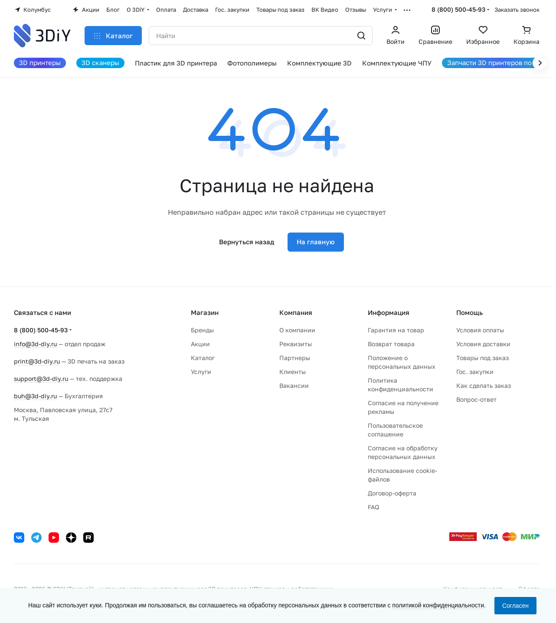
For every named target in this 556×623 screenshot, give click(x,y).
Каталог (203, 357)
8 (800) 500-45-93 (458, 9)
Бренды (202, 330)
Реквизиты (295, 344)
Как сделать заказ (483, 385)
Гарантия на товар (396, 330)
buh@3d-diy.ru (35, 396)
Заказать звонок (517, 9)
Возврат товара (391, 344)
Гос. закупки (475, 371)
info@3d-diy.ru (35, 344)
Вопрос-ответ (476, 399)
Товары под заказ (482, 357)
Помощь (469, 312)
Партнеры (294, 357)
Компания (295, 312)
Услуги (201, 371)
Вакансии (294, 385)
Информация (388, 312)
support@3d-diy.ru (41, 378)
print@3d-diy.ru (37, 361)
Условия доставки (483, 344)
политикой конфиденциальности (438, 605)
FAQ (373, 507)
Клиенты (292, 371)
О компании (297, 330)
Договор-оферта (392, 493)
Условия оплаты (480, 330)
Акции (200, 344)
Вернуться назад (246, 242)
